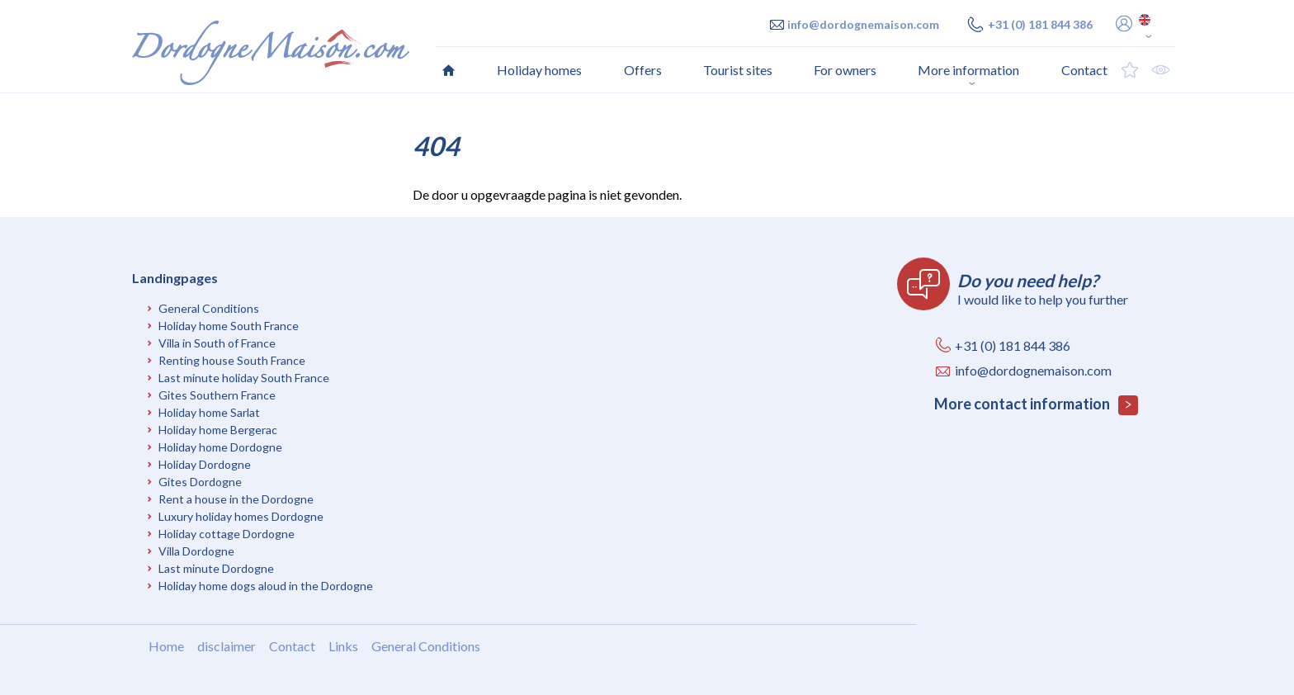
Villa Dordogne (196, 551)
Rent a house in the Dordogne (236, 499)
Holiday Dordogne (204, 464)
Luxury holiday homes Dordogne (241, 516)
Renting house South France (231, 360)
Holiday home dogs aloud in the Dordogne (265, 586)
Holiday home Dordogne (220, 447)
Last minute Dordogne (216, 568)
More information (968, 70)
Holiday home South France (228, 326)
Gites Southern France (217, 395)
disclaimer (226, 646)
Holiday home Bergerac (217, 430)
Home (166, 646)
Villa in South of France (217, 343)
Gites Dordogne (200, 482)
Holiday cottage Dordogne (226, 534)
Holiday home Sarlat (209, 412)
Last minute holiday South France (243, 378)
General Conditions (208, 308)
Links (343, 646)
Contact (292, 646)
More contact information (1036, 405)
